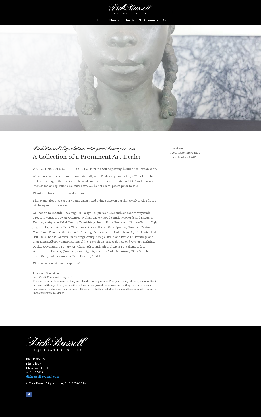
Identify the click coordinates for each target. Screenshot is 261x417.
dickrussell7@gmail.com (42, 376)
